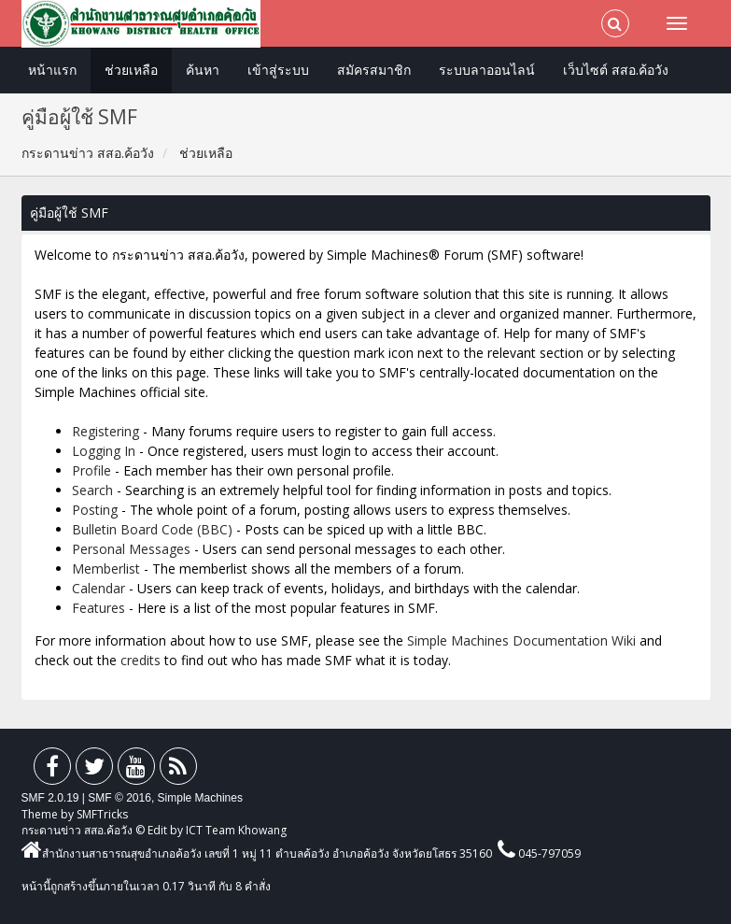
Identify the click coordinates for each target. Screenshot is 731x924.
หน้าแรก (52, 69)
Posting (95, 510)
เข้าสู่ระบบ (278, 69)
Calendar (98, 588)
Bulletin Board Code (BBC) (152, 529)
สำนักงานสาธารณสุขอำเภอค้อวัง (111, 853)
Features (98, 608)
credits (140, 660)
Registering (105, 431)
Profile (91, 470)
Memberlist (106, 568)
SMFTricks (102, 814)
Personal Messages (131, 549)
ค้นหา (202, 69)
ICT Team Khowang (236, 830)
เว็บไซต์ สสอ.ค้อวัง (615, 69)
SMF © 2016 (119, 797)
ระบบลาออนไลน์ (487, 69)
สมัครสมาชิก (374, 69)
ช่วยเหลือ (131, 69)
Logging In (103, 451)
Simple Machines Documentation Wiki (521, 640)
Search (92, 490)
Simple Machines (200, 797)
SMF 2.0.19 (50, 797)
